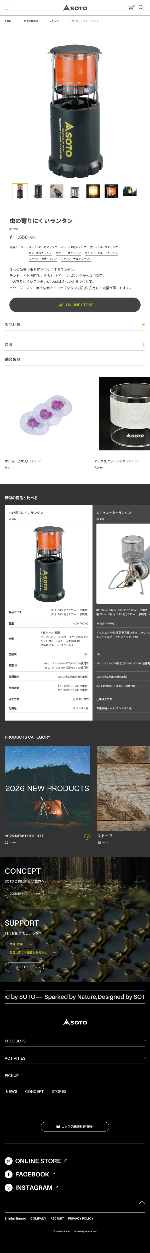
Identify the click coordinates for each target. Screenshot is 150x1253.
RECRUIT (57, 1218)
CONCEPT (25, 893)
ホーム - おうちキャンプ (43, 248)
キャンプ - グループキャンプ (101, 254)
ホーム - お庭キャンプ (73, 248)
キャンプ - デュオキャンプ (76, 259)
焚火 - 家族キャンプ (40, 254)
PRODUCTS (31, 20)
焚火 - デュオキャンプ (68, 254)
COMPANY (38, 1218)
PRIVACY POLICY (81, 1218)
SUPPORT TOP (25, 966)
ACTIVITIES (15, 1058)
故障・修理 (21, 944)
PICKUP (12, 1075)
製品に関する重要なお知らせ (33, 952)
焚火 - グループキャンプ (104, 248)
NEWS (11, 1091)
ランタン (54, 20)
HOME (9, 20)
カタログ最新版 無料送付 (75, 1127)
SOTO (75, 8)
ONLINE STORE (130, 8)
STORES (58, 1091)
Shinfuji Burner (15, 1218)
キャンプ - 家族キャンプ (43, 259)
